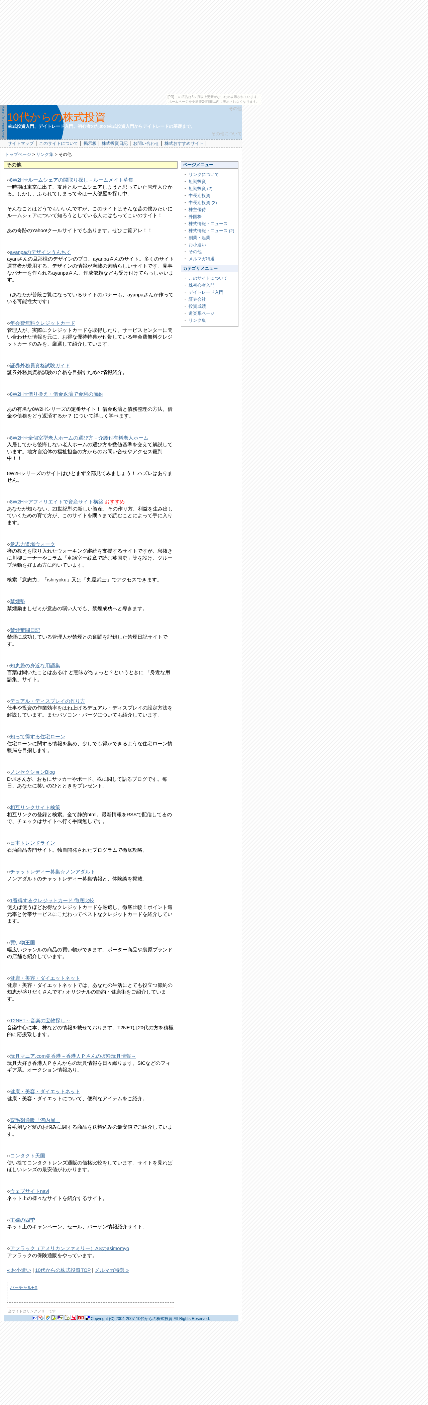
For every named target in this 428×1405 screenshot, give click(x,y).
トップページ (18, 154)
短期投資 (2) (201, 188)
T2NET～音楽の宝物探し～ (40, 1020)
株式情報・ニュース (208, 223)
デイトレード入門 (206, 292)
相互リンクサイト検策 (35, 807)
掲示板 (90, 143)
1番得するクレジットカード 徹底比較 (52, 900)
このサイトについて (58, 143)
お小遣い (197, 244)
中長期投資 (199, 195)
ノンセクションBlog (32, 772)
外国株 (195, 216)
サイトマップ (21, 143)
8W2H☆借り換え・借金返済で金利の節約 (56, 394)
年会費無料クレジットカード (42, 323)
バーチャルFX (23, 1287)
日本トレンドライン (32, 843)
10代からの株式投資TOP (63, 1270)
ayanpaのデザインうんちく (40, 252)
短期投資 (197, 181)
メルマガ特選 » (112, 1270)
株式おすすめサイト (184, 143)
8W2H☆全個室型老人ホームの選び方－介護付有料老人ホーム (79, 438)
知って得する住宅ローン (37, 736)
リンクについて (204, 174)
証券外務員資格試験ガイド (40, 365)
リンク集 (45, 154)
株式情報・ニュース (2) (211, 230)
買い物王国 (22, 942)
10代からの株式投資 (56, 117)
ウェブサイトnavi (29, 1191)
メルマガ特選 (202, 258)
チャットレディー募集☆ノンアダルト (52, 871)
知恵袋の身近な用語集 (35, 665)
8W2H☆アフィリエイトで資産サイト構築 (56, 501)
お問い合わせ (146, 143)
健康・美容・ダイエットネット (45, 978)
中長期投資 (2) (203, 202)
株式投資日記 (115, 143)
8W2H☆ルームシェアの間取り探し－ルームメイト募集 (71, 180)
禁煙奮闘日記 (25, 630)
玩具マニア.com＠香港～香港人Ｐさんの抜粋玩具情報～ (73, 1056)
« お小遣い (19, 1270)
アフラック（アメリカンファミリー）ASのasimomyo (69, 1248)
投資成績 (197, 306)
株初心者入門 (202, 285)
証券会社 (197, 299)
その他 (195, 251)
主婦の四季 (22, 1220)
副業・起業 (199, 237)
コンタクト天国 (27, 1155)
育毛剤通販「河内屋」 (35, 1120)
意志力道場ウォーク (32, 544)
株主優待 (197, 209)
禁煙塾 (17, 601)
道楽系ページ (202, 313)
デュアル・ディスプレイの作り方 (47, 701)
